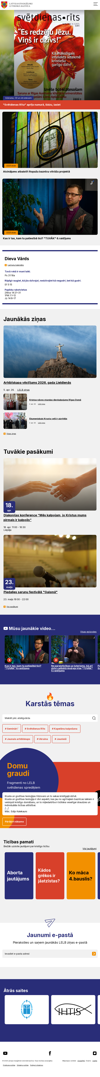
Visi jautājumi (89, 849)
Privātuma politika (9, 1065)
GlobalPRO (81, 1061)
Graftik (94, 1061)
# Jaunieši (61, 739)
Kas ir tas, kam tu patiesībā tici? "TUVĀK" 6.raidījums (37, 238)
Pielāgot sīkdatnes (36, 1065)
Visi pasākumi (12, 607)
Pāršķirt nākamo (14, 821)
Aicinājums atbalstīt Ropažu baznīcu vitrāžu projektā (36, 171)
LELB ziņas (11, 166)
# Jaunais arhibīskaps (17, 739)
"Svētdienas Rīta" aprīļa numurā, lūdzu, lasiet (32, 104)
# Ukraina (42, 739)
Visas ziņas (11, 434)
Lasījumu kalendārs (16, 265)
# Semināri (11, 728)
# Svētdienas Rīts (35, 728)
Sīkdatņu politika (23, 1065)
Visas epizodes (88, 632)
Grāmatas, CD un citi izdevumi (18, 98)
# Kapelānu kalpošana (64, 728)
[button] (95, 4)
